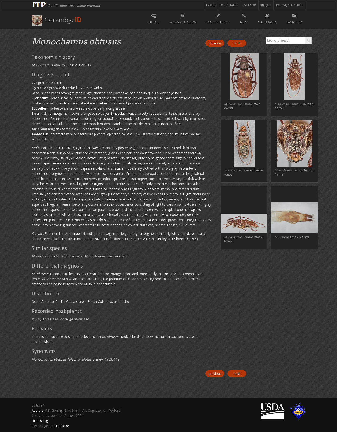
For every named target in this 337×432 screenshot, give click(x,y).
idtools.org (40, 420)
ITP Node (62, 426)
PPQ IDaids (249, 5)
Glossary (267, 18)
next (237, 43)
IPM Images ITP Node (289, 5)
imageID (265, 5)
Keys (244, 18)
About (153, 18)
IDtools (211, 5)
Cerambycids (183, 18)
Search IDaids (229, 5)
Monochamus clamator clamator (57, 256)
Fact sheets (218, 18)
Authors (38, 410)
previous (215, 43)
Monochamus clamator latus (106, 256)
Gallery (294, 18)
